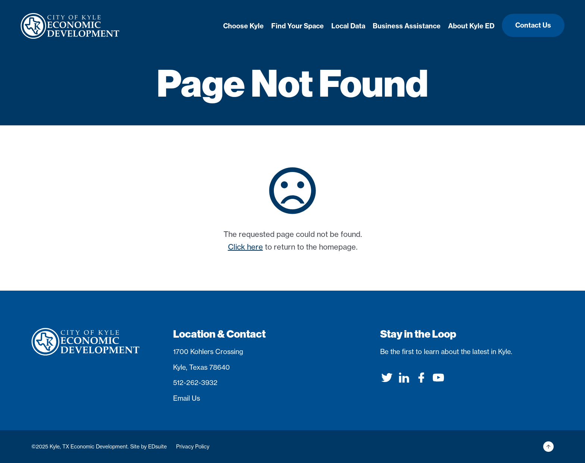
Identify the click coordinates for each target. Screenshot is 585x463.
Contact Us (533, 25)
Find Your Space (297, 26)
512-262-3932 (195, 382)
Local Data (348, 26)
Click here (245, 246)
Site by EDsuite (148, 446)
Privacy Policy (192, 446)
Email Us (186, 398)
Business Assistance (407, 26)
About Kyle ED (471, 26)
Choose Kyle (243, 26)
